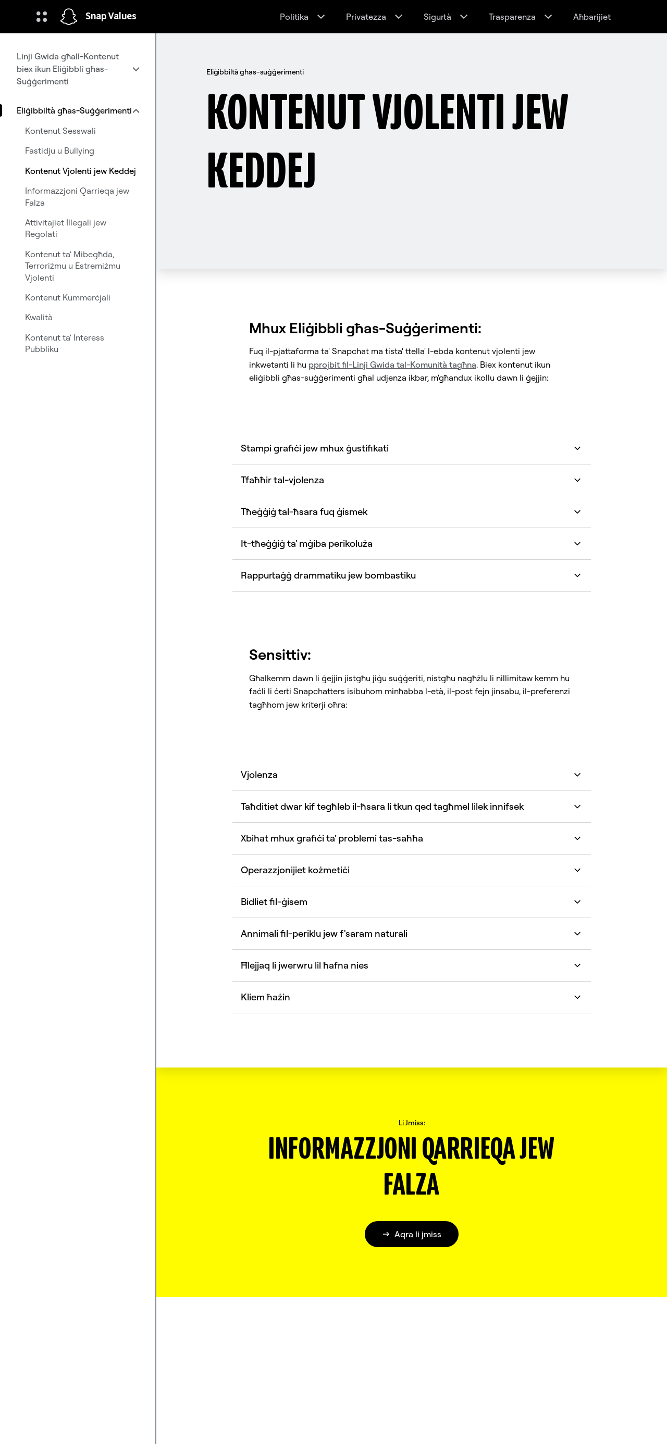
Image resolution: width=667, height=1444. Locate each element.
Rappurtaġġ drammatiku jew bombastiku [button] (412, 575)
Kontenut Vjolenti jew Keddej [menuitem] (80, 171)
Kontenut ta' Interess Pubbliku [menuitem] (64, 343)
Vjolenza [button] (412, 775)
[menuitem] (78, 68)
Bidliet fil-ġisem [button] (412, 902)
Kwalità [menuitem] (39, 317)
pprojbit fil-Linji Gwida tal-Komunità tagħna (392, 364)
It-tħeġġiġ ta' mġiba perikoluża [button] (412, 543)
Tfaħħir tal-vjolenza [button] (412, 480)
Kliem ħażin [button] (412, 997)
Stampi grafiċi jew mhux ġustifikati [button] (412, 448)
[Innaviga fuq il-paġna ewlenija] (68, 16)
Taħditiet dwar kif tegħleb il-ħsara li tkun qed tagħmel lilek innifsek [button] (412, 806)
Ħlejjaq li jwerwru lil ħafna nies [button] (412, 965)
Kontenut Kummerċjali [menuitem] (67, 297)
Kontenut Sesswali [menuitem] (60, 130)
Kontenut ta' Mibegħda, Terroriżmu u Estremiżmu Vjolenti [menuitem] (72, 266)
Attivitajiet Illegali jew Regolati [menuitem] (65, 228)
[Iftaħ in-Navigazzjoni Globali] (41, 16)
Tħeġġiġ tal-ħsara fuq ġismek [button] (412, 512)
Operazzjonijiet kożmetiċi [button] (412, 870)
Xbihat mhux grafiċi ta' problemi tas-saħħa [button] (412, 838)
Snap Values (111, 16)
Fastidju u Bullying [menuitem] (59, 150)
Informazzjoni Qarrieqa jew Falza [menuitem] (77, 196)
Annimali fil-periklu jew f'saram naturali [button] (412, 933)
